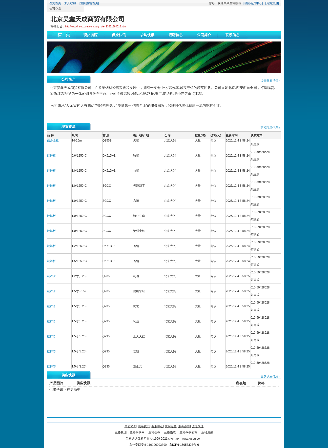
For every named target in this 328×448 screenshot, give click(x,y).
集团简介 (130, 426)
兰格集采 (207, 432)
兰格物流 (170, 432)
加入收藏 (70, 3)
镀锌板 (51, 157)
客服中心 (157, 426)
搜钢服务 (171, 426)
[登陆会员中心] (253, 3)
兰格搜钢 (154, 432)
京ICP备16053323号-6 (184, 445)
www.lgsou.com (192, 438)
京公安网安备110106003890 (148, 445)
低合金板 (53, 142)
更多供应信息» (270, 376)
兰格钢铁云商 (188, 432)
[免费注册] (272, 3)
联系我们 (144, 426)
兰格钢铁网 (137, 432)
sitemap (173, 438)
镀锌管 (51, 278)
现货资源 (68, 126)
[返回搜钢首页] (89, 3)
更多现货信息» (270, 127)
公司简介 (68, 79)
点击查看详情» (270, 80)
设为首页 (55, 3)
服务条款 (184, 426)
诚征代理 (198, 426)
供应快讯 (68, 375)
